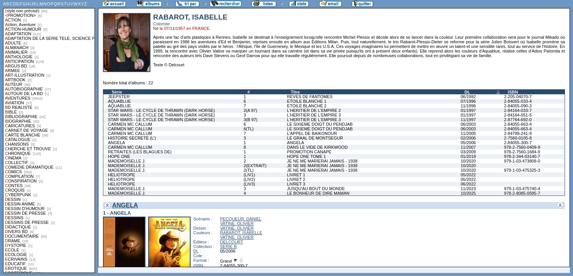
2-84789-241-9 (518, 133)
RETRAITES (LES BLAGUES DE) (139, 152)
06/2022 (468, 184)
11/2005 (468, 133)
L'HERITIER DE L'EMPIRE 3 (314, 115)
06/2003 (468, 124)
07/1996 (468, 101)
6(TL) (248, 129)
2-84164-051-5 (518, 115)
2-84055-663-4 (518, 124)
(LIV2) (249, 179)
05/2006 (468, 142)
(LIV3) (249, 184)
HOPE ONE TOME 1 (306, 156)
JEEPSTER (119, 96)
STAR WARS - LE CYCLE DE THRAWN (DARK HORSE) (161, 110)
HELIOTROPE (121, 174)
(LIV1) (249, 174)
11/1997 (468, 119)
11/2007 (468, 147)
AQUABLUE (119, 101)
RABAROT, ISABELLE (241, 232)
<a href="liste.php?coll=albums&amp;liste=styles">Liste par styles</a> (49, 136)
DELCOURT (231, 242)
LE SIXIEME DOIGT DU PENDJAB (320, 124)
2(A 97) (250, 110)
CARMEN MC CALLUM (130, 124)
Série (117, 92)
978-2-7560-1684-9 (522, 152)
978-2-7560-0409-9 (522, 147)
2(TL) (248, 170)
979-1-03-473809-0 (522, 161)
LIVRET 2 (296, 179)
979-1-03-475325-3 (522, 170)
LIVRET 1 (296, 174)
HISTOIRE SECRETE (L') (132, 138)
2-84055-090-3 (518, 106)
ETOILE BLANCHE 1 (306, 101)
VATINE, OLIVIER (237, 223)
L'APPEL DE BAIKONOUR (312, 133)
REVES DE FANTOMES (310, 96)
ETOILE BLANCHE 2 (306, 106)
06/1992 (468, 96)
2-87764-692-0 (518, 119)
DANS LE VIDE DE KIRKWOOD (317, 147)
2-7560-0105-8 (518, 138)
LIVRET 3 (296, 184)
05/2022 (468, 174)
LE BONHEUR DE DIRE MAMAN (318, 193)
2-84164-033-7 (518, 110)
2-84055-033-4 (518, 101)
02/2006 (468, 138)
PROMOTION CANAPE (309, 152)
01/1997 (468, 110)
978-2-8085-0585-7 (522, 193)
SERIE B (228, 246)
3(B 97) (250, 119)
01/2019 (468, 156)
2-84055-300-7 (518, 142)
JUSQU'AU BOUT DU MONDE (316, 188)
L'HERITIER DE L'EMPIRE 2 (314, 110)
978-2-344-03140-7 (522, 156)
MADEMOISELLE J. (126, 161)
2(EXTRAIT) (254, 165)
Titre (295, 92)
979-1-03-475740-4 (522, 188)
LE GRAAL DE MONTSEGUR (315, 138)
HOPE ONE (119, 156)
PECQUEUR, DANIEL (240, 219)
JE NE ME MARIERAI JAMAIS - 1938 (322, 161)
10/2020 (468, 161)
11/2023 (468, 188)
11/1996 (468, 106)
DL (467, 92)
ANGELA (116, 142)
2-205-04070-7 (518, 96)
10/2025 (468, 193)
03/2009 (468, 152)
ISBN (513, 92)
